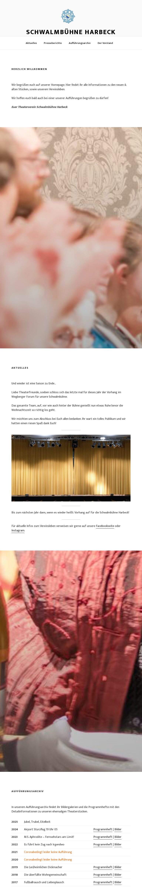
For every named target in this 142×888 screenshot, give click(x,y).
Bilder (117, 829)
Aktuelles (31, 43)
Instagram (17, 530)
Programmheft (102, 829)
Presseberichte (53, 43)
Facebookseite (105, 526)
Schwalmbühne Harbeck (71, 32)
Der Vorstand (105, 43)
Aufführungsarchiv (80, 43)
